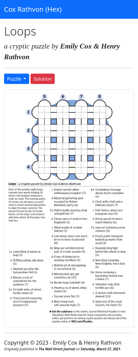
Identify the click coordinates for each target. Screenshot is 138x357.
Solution (43, 79)
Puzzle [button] (14, 79)
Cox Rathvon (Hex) (32, 9)
